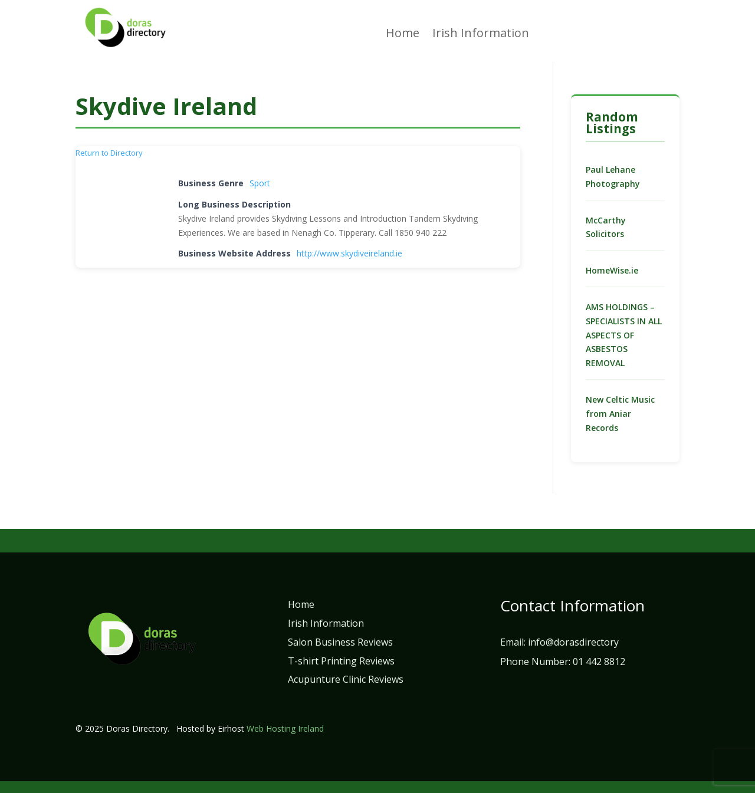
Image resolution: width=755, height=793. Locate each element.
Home (402, 35)
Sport (260, 183)
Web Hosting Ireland (285, 728)
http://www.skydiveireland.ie (349, 253)
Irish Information (480, 35)
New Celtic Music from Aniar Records (620, 413)
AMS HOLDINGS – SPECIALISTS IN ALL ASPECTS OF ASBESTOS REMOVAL (624, 334)
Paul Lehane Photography (613, 176)
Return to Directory (109, 152)
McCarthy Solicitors (606, 227)
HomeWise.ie (612, 270)
